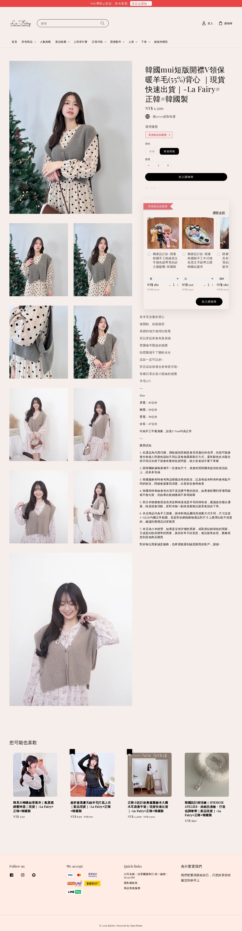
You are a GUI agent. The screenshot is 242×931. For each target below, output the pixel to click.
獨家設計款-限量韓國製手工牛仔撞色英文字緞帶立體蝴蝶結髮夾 (197, 260)
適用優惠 (151, 126)
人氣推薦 (45, 41)
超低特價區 (161, 41)
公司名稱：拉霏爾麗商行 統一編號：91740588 (146, 875)
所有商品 (27, 41)
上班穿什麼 (80, 41)
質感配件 (115, 41)
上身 (131, 41)
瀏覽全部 (219, 213)
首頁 (14, 41)
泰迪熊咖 (169, 151)
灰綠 (152, 151)
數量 (147, 159)
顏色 (147, 143)
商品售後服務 (132, 888)
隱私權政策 (131, 883)
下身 (144, 41)
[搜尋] (102, 23)
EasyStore (136, 925)
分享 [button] (150, 187)
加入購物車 (186, 177)
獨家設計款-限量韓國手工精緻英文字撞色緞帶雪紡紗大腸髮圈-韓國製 (162, 260)
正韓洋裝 (97, 41)
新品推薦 (60, 41)
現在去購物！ (141, 3)
